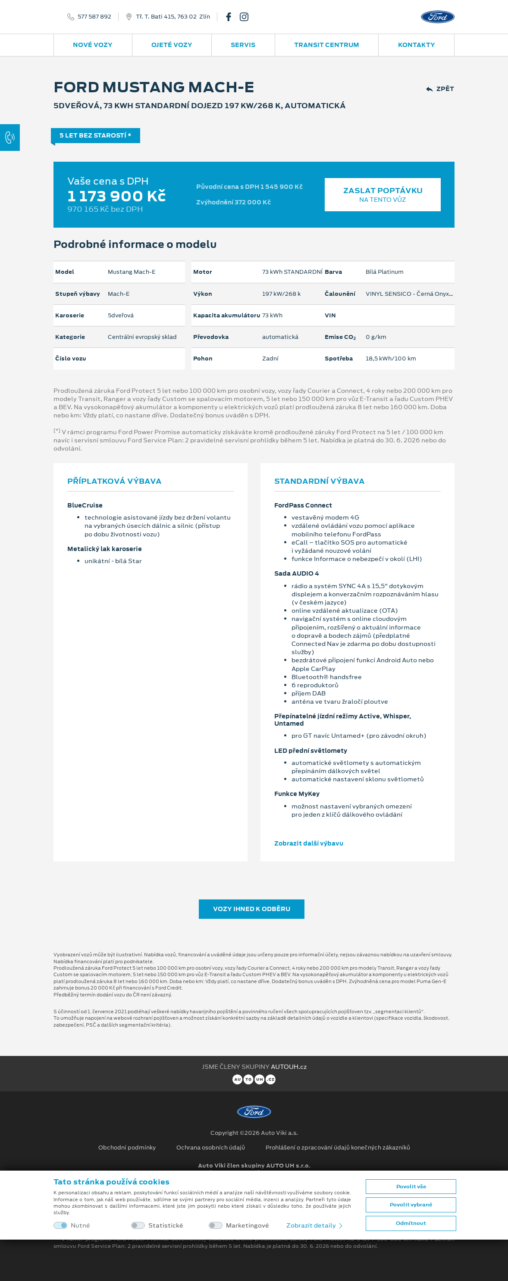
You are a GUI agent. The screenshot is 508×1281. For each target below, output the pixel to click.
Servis (243, 45)
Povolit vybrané (411, 1204)
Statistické (165, 1225)
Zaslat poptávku (382, 194)
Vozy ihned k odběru (251, 909)
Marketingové (247, 1225)
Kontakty (416, 45)
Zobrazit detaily (315, 1225)
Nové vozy (93, 45)
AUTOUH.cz (289, 1066)
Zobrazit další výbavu (308, 843)
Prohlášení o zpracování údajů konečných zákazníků (338, 1148)
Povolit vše (411, 1186)
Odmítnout (411, 1223)
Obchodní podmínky (127, 1148)
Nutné (80, 1225)
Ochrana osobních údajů (210, 1148)
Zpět (440, 89)
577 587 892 (94, 17)
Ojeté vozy (171, 45)
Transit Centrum (326, 45)
